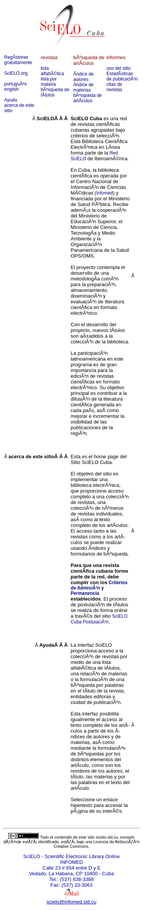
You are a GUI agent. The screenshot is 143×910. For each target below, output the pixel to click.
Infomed (104, 193)
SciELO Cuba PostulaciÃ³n (99, 619)
